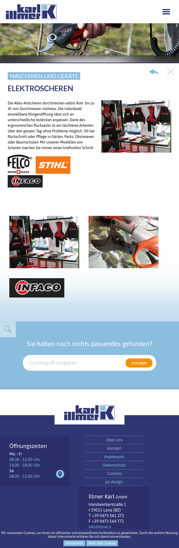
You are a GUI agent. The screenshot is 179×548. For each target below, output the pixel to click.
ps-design (114, 481)
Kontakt (114, 448)
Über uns (114, 440)
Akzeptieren (74, 543)
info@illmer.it (100, 527)
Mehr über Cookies (102, 543)
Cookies (114, 473)
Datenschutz (114, 465)
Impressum (114, 456)
